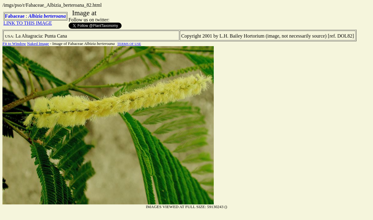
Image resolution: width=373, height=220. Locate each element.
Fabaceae (14, 16)
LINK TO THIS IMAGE (27, 23)
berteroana (55, 16)
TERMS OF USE (129, 44)
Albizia (35, 16)
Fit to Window (14, 43)
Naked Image (38, 43)
